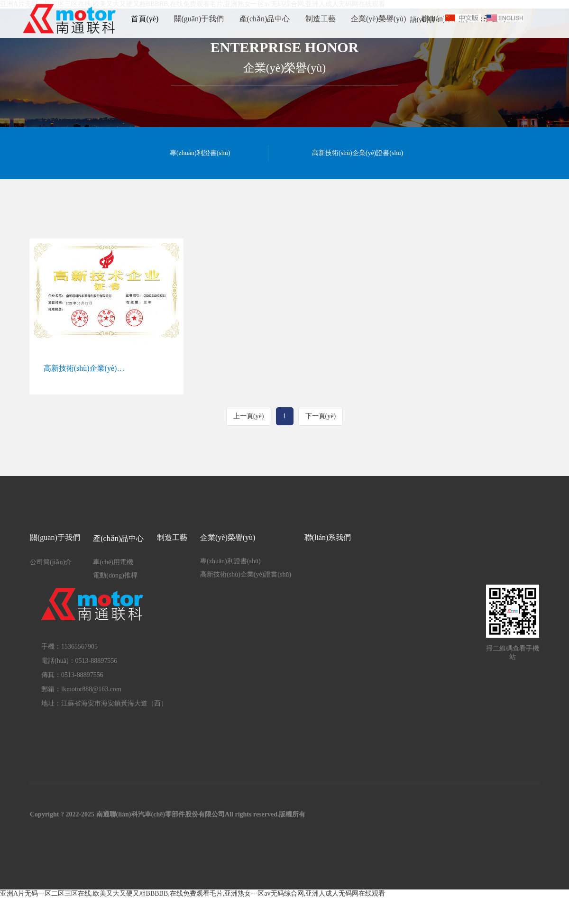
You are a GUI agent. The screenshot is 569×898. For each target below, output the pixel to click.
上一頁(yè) (248, 416)
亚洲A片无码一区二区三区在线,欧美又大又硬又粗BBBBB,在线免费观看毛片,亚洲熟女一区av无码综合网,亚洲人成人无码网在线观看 (192, 893)
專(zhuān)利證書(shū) (200, 152)
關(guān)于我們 (199, 19)
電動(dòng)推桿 (115, 575)
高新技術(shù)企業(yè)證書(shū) (357, 152)
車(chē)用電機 (113, 562)
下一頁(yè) (320, 416)
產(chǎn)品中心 (264, 19)
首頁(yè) (144, 19)
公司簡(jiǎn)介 (51, 562)
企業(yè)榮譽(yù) (378, 19)
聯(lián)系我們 (327, 537)
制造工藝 (320, 19)
